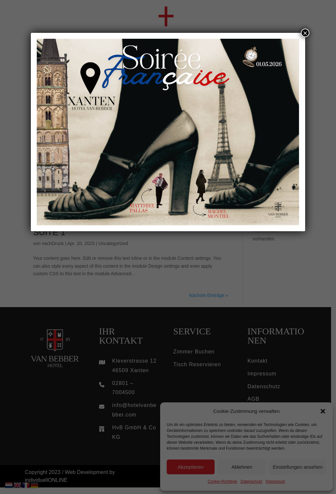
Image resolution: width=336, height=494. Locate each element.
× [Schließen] (305, 33)
